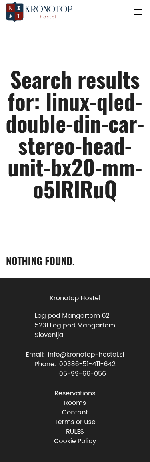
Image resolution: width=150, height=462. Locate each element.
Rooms (75, 402)
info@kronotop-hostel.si (86, 354)
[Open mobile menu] (138, 12)
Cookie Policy (75, 441)
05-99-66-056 (82, 373)
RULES (75, 431)
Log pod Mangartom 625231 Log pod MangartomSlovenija (75, 325)
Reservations (74, 393)
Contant (75, 412)
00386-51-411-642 (87, 364)
